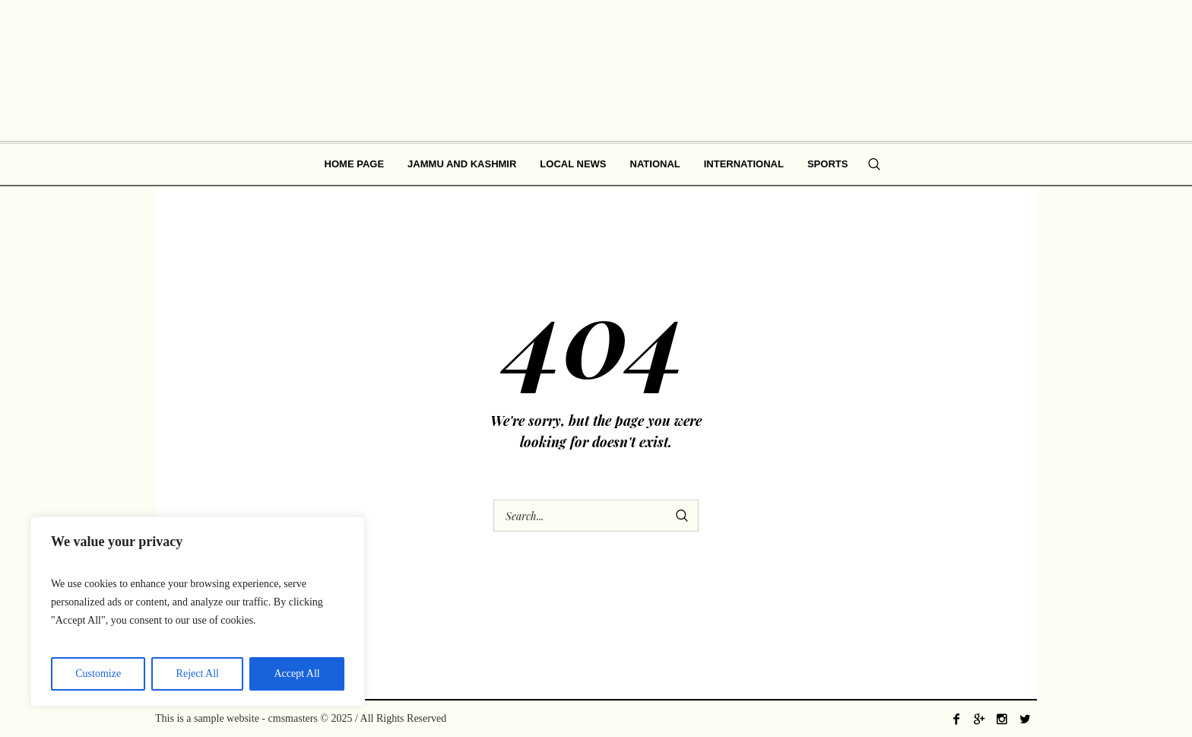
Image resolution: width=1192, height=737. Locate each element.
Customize (98, 673)
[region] (197, 611)
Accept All (296, 673)
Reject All (197, 673)
